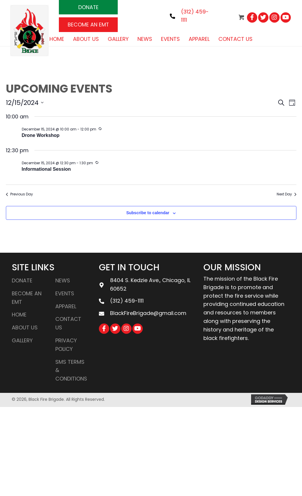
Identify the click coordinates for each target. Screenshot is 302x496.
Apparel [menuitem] (65, 306)
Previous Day (19, 194)
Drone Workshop (41, 135)
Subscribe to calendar (147, 213)
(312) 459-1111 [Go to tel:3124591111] (127, 300)
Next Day (286, 194)
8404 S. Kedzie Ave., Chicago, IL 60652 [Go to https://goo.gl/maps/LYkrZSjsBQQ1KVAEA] (150, 284)
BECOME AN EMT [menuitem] (27, 298)
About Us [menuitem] (25, 327)
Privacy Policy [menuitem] (66, 345)
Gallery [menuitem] (22, 340)
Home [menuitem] (19, 315)
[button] (88, 7)
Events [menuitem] (64, 293)
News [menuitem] (62, 280)
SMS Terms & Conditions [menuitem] (71, 370)
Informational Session (46, 169)
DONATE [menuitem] (22, 280)
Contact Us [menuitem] (68, 323)
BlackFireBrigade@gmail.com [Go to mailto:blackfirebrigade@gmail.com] (148, 313)
